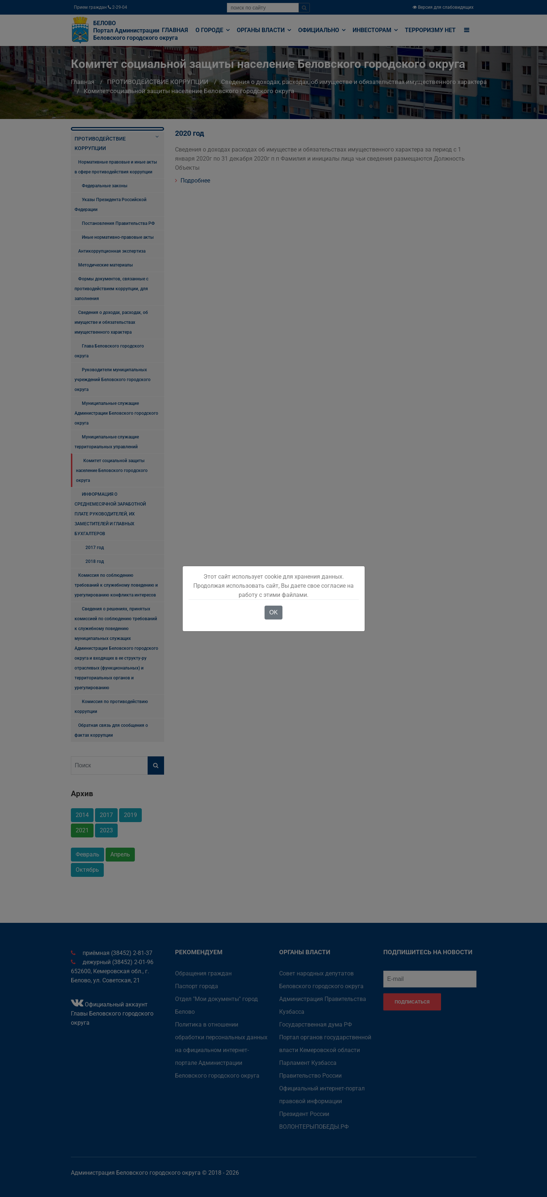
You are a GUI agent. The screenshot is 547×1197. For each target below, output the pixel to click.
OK (273, 612)
